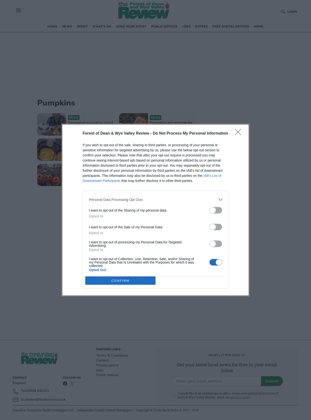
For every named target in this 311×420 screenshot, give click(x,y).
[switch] (215, 210)
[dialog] (155, 210)
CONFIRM (120, 281)
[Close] (239, 133)
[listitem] (155, 199)
